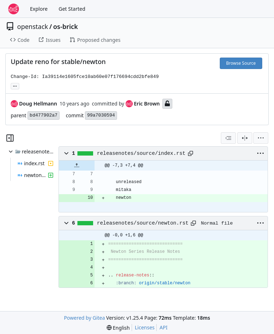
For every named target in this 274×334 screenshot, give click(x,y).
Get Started (72, 8)
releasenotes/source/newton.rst (143, 223)
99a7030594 (101, 115)
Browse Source (241, 63)
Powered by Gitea (84, 317)
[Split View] (244, 138)
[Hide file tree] (10, 138)
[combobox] (228, 138)
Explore (38, 8)
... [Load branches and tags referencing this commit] (15, 85)
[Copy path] (191, 153)
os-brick (65, 26)
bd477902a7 (43, 115)
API (163, 327)
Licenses (145, 327)
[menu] (260, 138)
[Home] (14, 9)
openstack (32, 26)
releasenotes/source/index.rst (141, 153)
